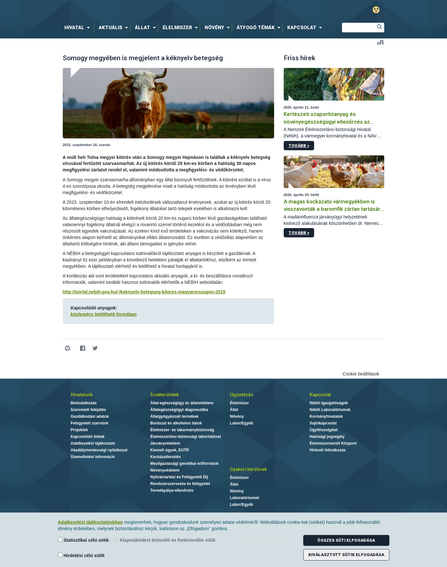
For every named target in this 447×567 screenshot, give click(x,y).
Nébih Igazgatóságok (329, 403)
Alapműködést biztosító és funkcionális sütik (164, 540)
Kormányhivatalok (326, 416)
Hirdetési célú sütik (81, 555)
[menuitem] (78, 27)
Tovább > (299, 145)
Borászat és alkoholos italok (176, 423)
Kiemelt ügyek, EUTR (169, 450)
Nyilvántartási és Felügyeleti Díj (179, 477)
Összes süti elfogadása (346, 540)
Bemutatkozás (84, 403)
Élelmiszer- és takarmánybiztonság (182, 430)
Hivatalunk (82, 394)
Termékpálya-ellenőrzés (171, 490)
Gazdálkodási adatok (90, 416)
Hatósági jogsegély (327, 436)
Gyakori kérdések (248, 469)
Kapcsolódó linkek (88, 436)
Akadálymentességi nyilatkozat (99, 450)
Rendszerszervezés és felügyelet (180, 483)
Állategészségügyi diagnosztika (179, 409)
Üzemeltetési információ (93, 457)
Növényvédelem (164, 470)
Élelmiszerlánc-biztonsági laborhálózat (185, 436)
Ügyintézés (241, 394)
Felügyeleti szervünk (90, 423)
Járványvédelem (165, 443)
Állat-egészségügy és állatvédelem (181, 403)
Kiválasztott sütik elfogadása (346, 554)
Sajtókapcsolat (323, 423)
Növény (237, 416)
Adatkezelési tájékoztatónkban (90, 522)
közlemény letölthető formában (104, 314)
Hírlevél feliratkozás (328, 450)
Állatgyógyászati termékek (174, 416)
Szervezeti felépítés (88, 409)
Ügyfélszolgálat (324, 430)
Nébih (155, 10)
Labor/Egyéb (241, 423)
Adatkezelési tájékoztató (93, 443)
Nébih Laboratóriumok (330, 409)
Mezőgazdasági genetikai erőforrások (184, 463)
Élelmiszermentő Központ (333, 443)
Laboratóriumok (244, 498)
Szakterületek (164, 394)
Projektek (79, 430)
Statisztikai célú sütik (83, 540)
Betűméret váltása (380, 42)
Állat (234, 409)
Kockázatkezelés (165, 457)
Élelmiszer (239, 403)
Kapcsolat (320, 394)
